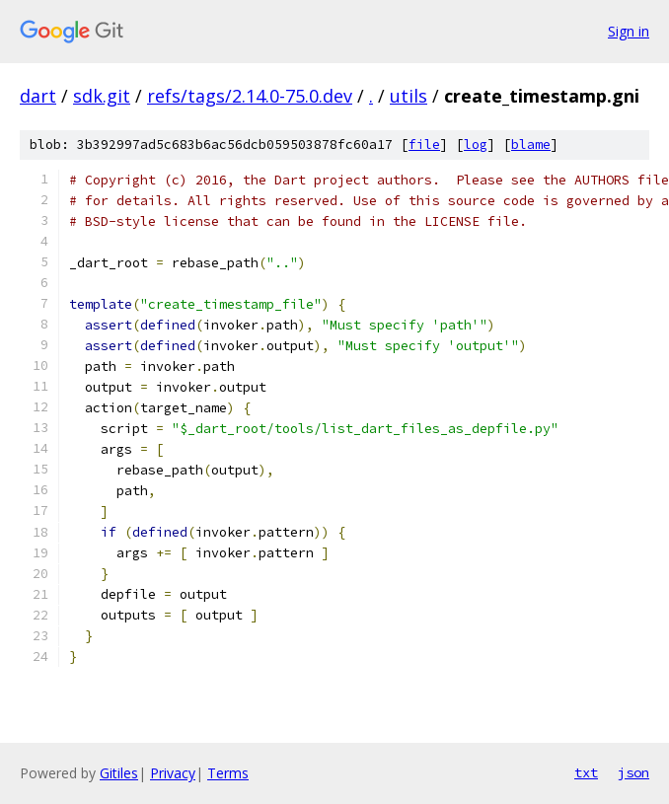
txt (586, 772)
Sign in (628, 31)
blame (531, 144)
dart (38, 96)
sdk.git (101, 96)
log (475, 144)
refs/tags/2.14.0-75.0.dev (249, 96)
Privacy (172, 773)
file (424, 144)
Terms (228, 773)
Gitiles (119, 773)
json (633, 772)
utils (408, 96)
